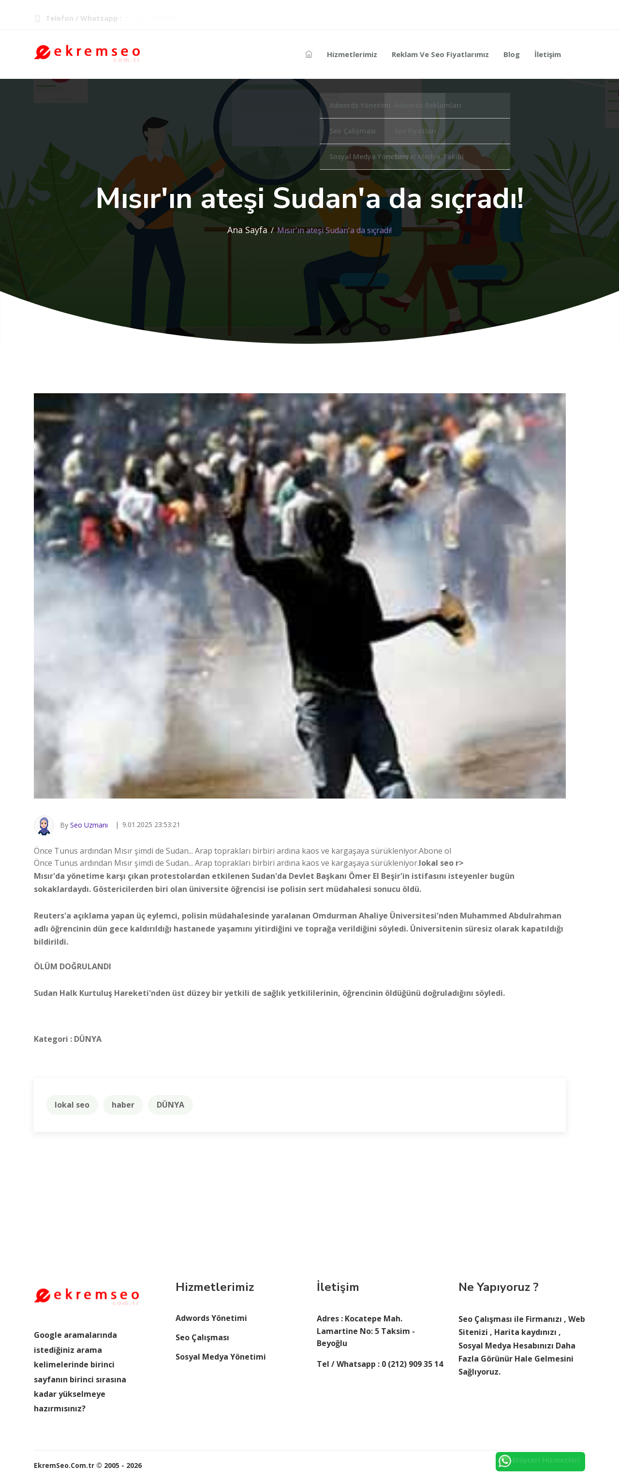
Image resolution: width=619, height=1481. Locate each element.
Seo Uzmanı (89, 824)
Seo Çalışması (202, 1337)
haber (123, 1104)
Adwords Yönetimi (211, 1318)
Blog (511, 54)
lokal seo (72, 1104)
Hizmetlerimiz (352, 54)
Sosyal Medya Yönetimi (221, 1356)
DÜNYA (170, 1104)
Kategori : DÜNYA (68, 1039)
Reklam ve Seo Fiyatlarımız (440, 54)
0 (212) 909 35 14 (154, 18)
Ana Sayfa (247, 230)
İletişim (547, 54)
